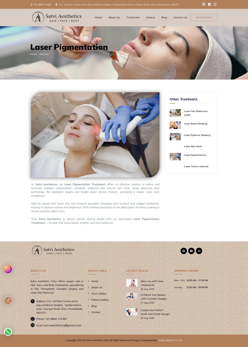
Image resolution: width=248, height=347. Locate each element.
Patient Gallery (100, 299)
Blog (164, 17)
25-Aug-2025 (147, 289)
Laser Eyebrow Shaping (197, 135)
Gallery (150, 17)
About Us (114, 17)
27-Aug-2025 (147, 302)
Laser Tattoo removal (196, 166)
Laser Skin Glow (193, 146)
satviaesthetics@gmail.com (62, 325)
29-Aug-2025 (147, 318)
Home (98, 17)
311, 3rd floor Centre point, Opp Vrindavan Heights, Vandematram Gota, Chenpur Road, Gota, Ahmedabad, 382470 (119, 4)
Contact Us (180, 17)
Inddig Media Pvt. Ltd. (170, 340)
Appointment (204, 17)
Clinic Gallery (99, 293)
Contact (95, 312)
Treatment (133, 17)
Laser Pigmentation (195, 155)
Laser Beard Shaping (195, 123)
